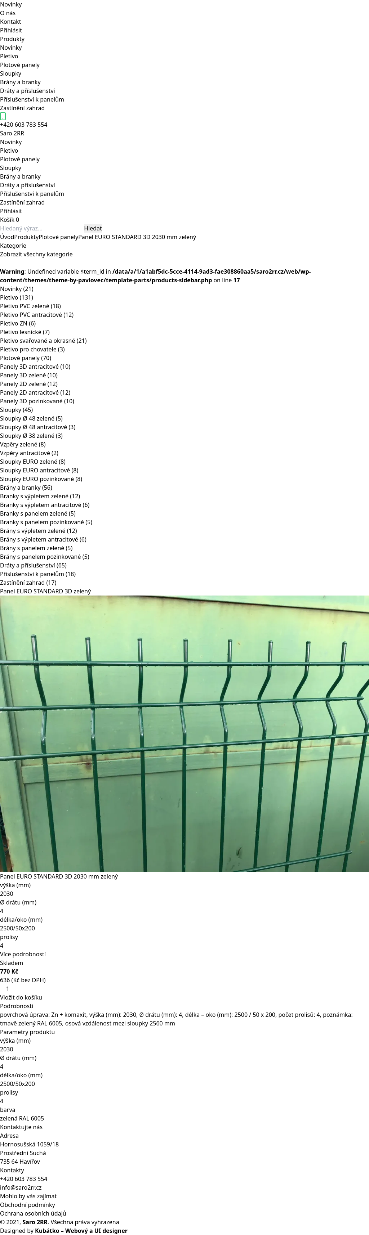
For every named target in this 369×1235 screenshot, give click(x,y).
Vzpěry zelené (22, 444)
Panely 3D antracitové (35, 366)
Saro (12, 133)
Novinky (11, 4)
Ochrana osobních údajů (33, 1213)
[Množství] (10, 988)
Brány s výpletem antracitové (43, 539)
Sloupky (10, 73)
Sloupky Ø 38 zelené (31, 436)
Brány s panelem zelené (36, 548)
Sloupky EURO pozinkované (41, 479)
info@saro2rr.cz (21, 1187)
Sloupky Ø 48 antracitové (37, 427)
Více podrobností (23, 954)
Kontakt (10, 22)
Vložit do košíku (21, 997)
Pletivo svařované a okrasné (43, 341)
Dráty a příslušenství (27, 91)
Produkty (12, 39)
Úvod (7, 237)
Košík (7, 220)
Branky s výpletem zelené (40, 496)
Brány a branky (20, 82)
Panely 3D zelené (29, 375)
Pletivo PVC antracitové (37, 315)
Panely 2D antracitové (35, 392)
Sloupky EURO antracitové (39, 470)
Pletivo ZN (18, 323)
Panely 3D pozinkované (37, 401)
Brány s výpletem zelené (38, 531)
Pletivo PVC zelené (30, 306)
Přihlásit (11, 30)
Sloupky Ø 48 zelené (31, 418)
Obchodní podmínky (27, 1205)
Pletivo (9, 56)
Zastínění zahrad (22, 108)
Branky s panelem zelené (38, 513)
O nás (7, 13)
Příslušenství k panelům (32, 99)
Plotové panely (20, 65)
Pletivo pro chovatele (32, 349)
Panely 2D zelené (29, 384)
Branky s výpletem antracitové (44, 505)
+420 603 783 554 (23, 1179)
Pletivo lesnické (25, 332)
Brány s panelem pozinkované (44, 557)
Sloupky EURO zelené (33, 462)
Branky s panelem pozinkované (46, 522)
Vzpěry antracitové (29, 453)
